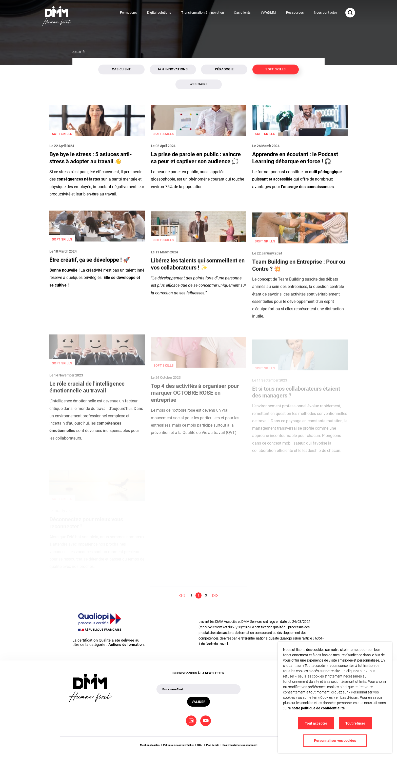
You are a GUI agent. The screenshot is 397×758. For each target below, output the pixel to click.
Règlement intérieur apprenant (240, 745)
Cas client (121, 69)
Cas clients (242, 12)
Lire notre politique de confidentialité (315, 708)
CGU (200, 745)
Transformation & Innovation (202, 12)
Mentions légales (150, 745)
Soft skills (275, 69)
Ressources (295, 12)
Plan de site (212, 745)
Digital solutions (159, 12)
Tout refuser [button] (355, 723)
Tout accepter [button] (316, 723)
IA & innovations (173, 69)
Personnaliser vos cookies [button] (335, 741)
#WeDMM (268, 12)
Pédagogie (224, 69)
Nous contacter (325, 12)
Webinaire (198, 84)
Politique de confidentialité (178, 745)
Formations (128, 12)
